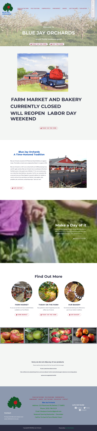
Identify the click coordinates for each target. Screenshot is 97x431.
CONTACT (19, 9)
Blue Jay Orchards (6, 13)
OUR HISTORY (82, 8)
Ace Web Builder (69, 428)
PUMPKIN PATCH (45, 8)
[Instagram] (82, 410)
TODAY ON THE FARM (22, 8)
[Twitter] (86, 408)
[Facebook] (78, 408)
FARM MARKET (56, 8)
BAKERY (64, 8)
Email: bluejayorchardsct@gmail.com (48, 411)
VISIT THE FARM (72, 8)
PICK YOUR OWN (34, 8)
